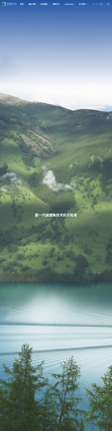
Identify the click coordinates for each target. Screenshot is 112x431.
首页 (22, 4)
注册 (107, 4)
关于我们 (82, 4)
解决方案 (32, 4)
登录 (101, 4)
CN (94, 4)
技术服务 (44, 4)
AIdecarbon (69, 4)
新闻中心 (56, 4)
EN (97, 4)
